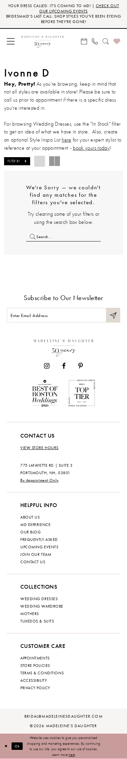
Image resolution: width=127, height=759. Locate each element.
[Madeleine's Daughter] (63, 346)
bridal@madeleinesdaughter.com (63, 716)
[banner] (42, 41)
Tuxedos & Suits (37, 621)
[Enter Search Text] (63, 236)
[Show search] (105, 41)
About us (30, 517)
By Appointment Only (39, 480)
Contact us (32, 562)
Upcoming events (39, 547)
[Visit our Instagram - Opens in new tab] (47, 366)
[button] (10, 41)
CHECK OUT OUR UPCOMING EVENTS (79, 8)
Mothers (29, 613)
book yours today (91, 147)
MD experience (35, 524)
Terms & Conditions (42, 673)
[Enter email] (63, 315)
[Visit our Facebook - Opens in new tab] (64, 366)
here (72, 754)
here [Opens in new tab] (66, 139)
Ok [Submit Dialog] (17, 746)
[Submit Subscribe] (113, 315)
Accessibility (33, 680)
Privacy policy (35, 688)
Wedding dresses (39, 599)
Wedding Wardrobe (41, 606)
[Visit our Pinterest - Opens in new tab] (80, 366)
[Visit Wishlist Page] (117, 41)
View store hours (39, 447)
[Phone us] (94, 41)
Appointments (35, 658)
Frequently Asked (39, 539)
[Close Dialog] (5, 746)
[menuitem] (10, 41)
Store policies (35, 665)
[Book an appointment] (84, 41)
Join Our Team (35, 554)
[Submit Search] (31, 236)
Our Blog (30, 532)
